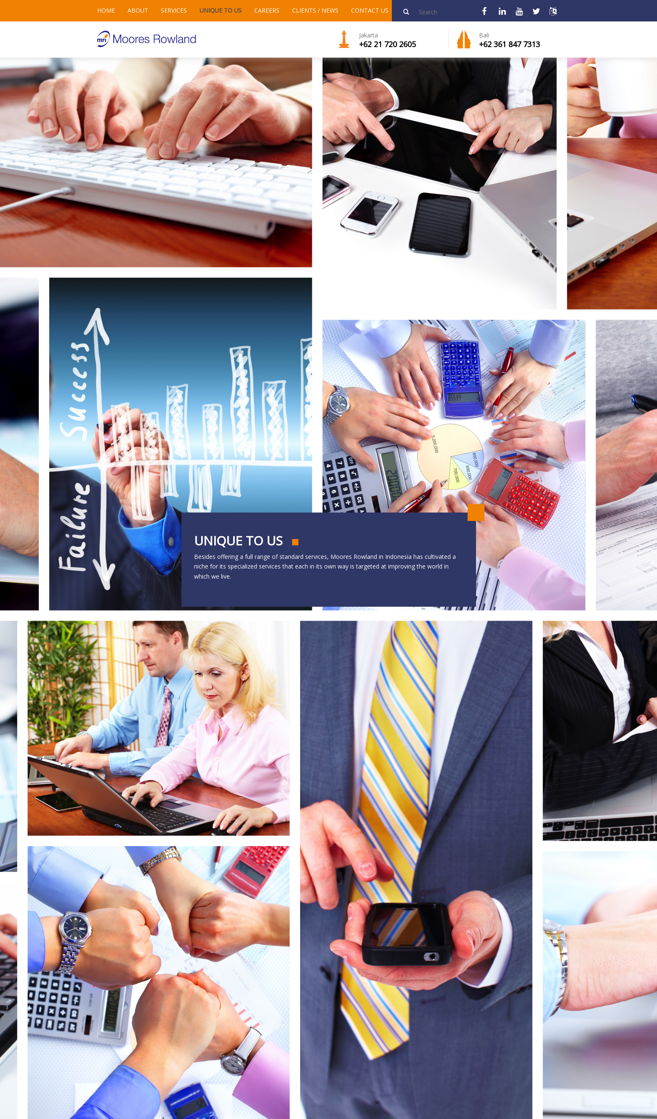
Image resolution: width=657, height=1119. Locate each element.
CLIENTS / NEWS (315, 10)
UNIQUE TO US (220, 10)
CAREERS (266, 10)
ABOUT (138, 10)
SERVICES (174, 10)
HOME (106, 10)
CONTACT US (369, 10)
